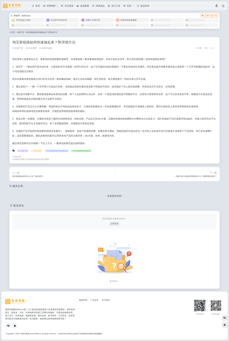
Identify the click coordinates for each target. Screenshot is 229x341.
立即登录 (114, 223)
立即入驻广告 (209, 15)
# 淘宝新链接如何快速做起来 (56, 151)
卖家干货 (20, 32)
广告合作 (94, 300)
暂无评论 (18, 205)
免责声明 (83, 300)
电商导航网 (45, 48)
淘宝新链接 (137, 59)
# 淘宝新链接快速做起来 (81, 151)
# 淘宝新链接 (36, 151)
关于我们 (106, 300)
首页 (13, 32)
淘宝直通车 (54, 131)
